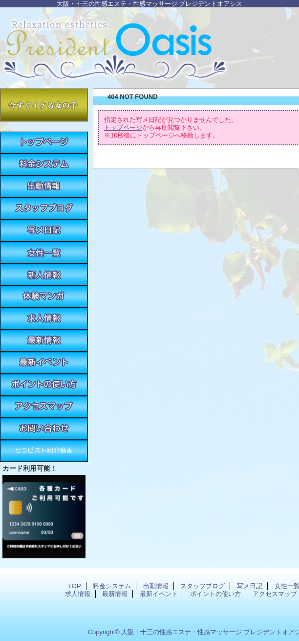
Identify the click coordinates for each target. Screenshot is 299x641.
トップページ (123, 127)
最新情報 (44, 341)
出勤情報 (44, 187)
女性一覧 (44, 253)
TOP (44, 143)
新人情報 (44, 275)
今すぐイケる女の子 (44, 105)
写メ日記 (44, 231)
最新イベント (44, 363)
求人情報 (44, 319)
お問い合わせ (44, 429)
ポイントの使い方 (44, 385)
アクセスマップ (44, 407)
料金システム (44, 165)
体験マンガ (44, 297)
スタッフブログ (44, 209)
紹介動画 (44, 451)
